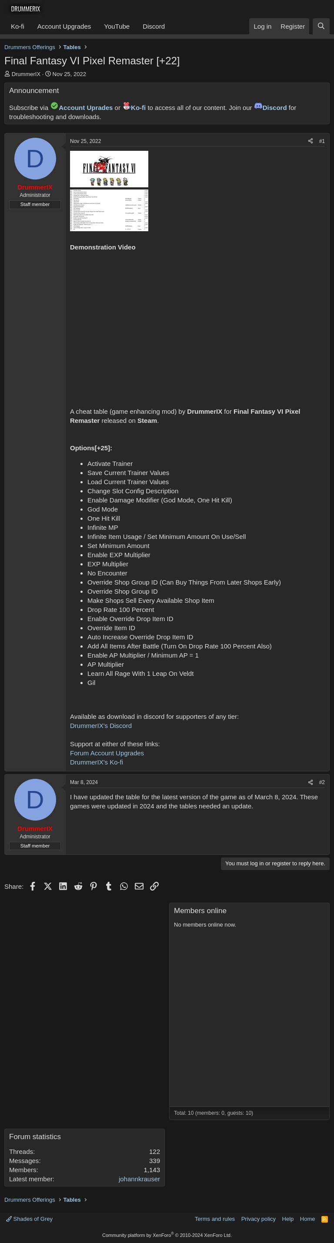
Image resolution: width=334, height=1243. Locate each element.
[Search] (321, 26)
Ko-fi (17, 26)
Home (307, 1219)
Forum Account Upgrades (107, 753)
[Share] (310, 141)
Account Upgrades (64, 26)
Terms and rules (215, 1219)
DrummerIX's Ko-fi (96, 762)
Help (288, 1219)
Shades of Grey (29, 1219)
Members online (200, 911)
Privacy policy (258, 1219)
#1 (322, 141)
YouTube (117, 26)
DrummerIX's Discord (101, 725)
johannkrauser (139, 1179)
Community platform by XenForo (167, 1235)
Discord (154, 26)
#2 (322, 782)
